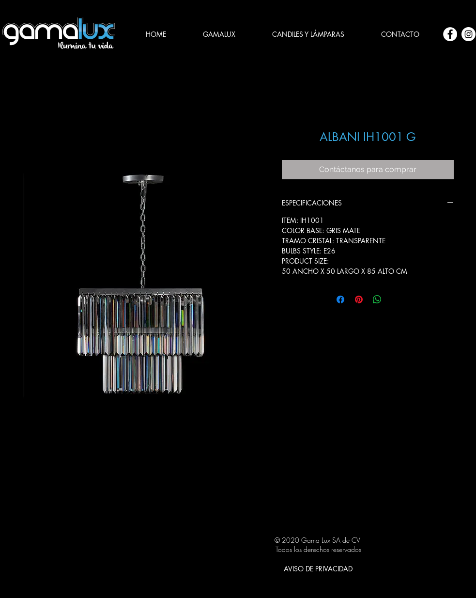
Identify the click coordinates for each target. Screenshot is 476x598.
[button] (308, 34)
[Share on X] (395, 299)
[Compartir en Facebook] (340, 299)
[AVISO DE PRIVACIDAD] (318, 568)
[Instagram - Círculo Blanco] (468, 34)
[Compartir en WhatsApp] (377, 299)
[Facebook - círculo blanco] (450, 34)
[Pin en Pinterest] (359, 299)
